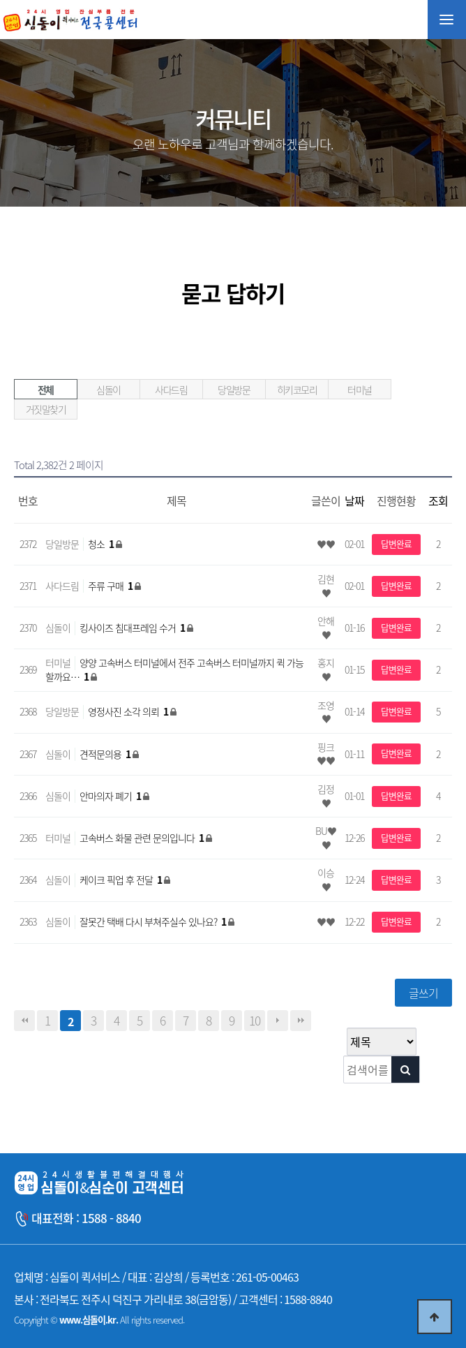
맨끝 (300, 1020)
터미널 (359, 390)
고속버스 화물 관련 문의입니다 (143, 838)
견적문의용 (106, 754)
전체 (46, 390)
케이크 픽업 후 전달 (122, 880)
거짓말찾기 (46, 409)
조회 (438, 500)
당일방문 (234, 390)
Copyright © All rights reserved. (99, 1319)
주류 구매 (111, 586)
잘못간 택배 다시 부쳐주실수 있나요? (154, 921)
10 (254, 1021)
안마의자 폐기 (111, 796)
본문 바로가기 (0, 0)
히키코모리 (297, 390)
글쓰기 (423, 992)
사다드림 (171, 390)
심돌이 (108, 390)
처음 (24, 1020)
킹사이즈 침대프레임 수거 (133, 628)
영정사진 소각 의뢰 (129, 711)
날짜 (354, 500)
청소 (102, 544)
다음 (277, 1020)
